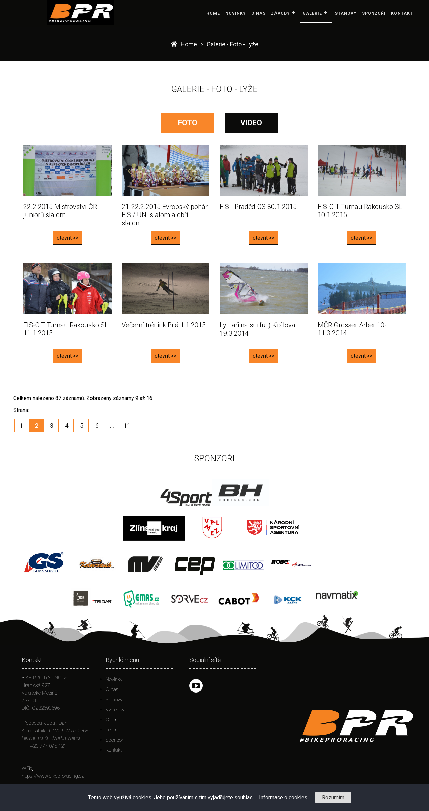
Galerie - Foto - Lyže (232, 44)
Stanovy (346, 13)
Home (213, 13)
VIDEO (251, 122)
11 (127, 425)
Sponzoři (374, 13)
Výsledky (115, 710)
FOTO (187, 122)
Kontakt (402, 13)
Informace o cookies (283, 797)
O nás (258, 13)
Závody (280, 13)
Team (112, 730)
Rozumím (333, 797)
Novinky (235, 13)
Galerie (312, 13)
